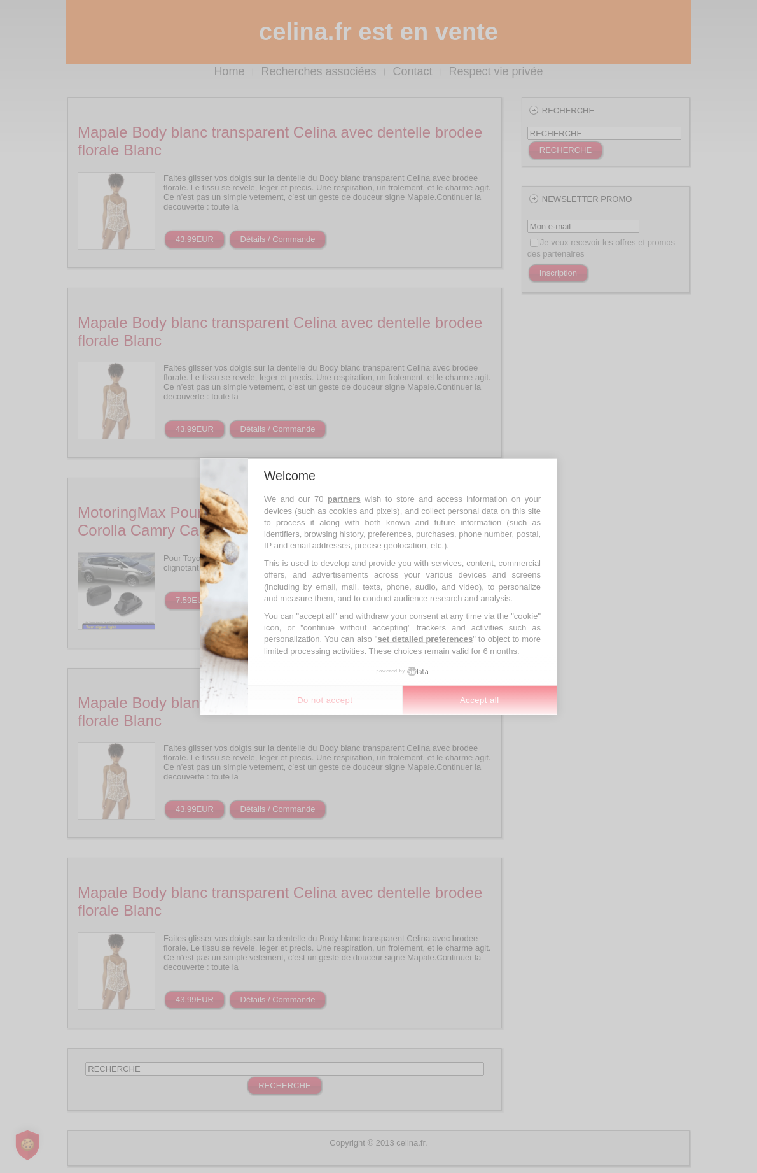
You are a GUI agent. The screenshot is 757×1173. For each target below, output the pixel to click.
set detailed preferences (425, 639)
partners (344, 499)
